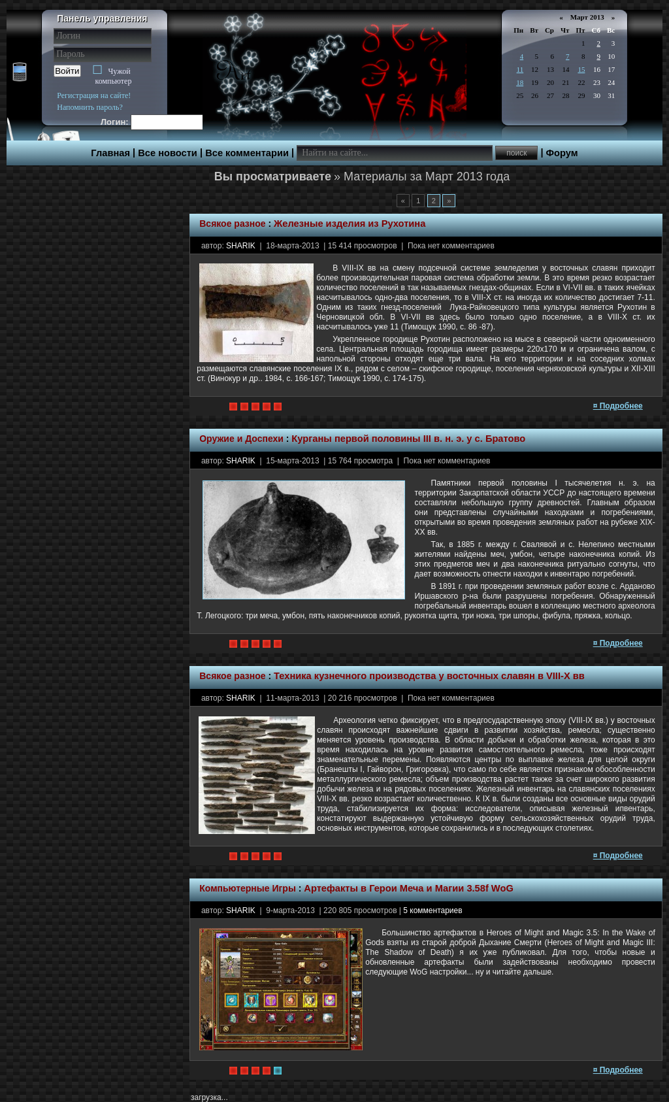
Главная (110, 153)
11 (520, 69)
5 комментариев (432, 910)
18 (519, 82)
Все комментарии (247, 153)
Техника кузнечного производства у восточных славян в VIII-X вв (429, 676)
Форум (562, 153)
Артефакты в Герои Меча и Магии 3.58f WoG (408, 888)
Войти (67, 71)
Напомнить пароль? (90, 107)
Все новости (167, 153)
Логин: (116, 122)
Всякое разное (232, 223)
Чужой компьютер (113, 76)
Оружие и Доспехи (241, 438)
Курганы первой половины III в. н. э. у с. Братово (408, 438)
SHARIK (240, 245)
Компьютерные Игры (247, 888)
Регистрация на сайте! (94, 95)
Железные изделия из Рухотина (349, 223)
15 (581, 69)
